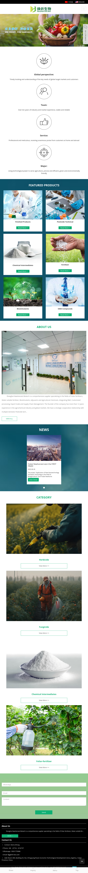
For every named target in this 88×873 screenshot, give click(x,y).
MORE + (9, 836)
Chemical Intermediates (23, 265)
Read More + (23, 228)
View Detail (33, 480)
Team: (44, 105)
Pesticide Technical (65, 222)
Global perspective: (44, 74)
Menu (55, 869)
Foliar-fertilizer (44, 761)
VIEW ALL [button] (9, 419)
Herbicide (44, 559)
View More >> (44, 566)
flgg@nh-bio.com (13, 855)
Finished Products (22, 222)
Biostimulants (23, 309)
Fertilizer (65, 265)
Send (44, 812)
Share (11, 869)
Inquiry (33, 869)
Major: (44, 166)
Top (77, 869)
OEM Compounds (65, 309)
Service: (44, 135)
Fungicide (44, 627)
